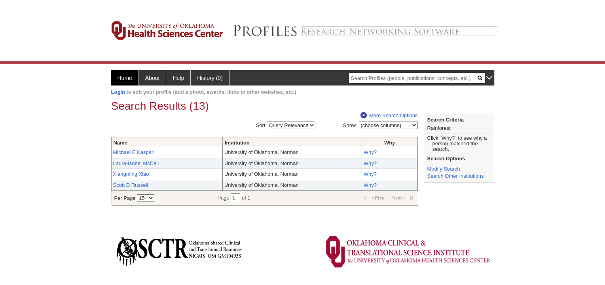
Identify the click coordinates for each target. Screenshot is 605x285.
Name (120, 143)
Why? (370, 152)
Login (118, 92)
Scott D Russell (130, 185)
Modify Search (443, 169)
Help (178, 78)
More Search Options (389, 115)
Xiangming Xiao (131, 174)
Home (125, 78)
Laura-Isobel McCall (136, 163)
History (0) (210, 78)
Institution (237, 143)
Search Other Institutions (455, 176)
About (152, 78)
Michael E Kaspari (134, 152)
